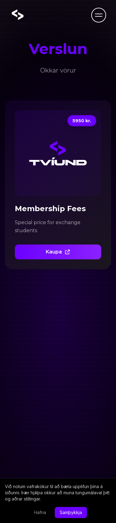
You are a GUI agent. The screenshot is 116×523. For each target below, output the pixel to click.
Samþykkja (71, 512)
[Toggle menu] (98, 15)
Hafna (40, 512)
